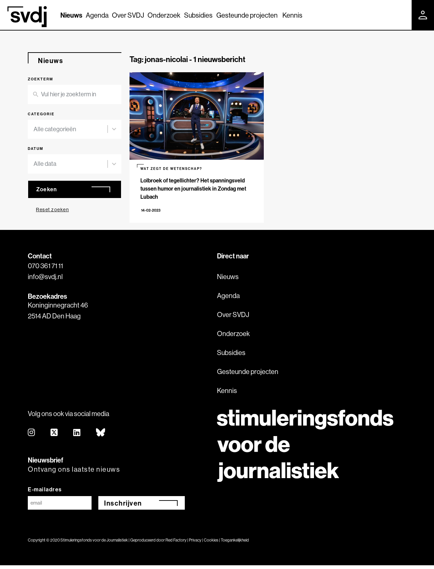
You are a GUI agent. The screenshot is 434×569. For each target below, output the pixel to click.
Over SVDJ (128, 15)
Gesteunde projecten (247, 15)
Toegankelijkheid (235, 543)
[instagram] (32, 436)
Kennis (292, 15)
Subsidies (198, 15)
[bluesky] (101, 436)
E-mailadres (45, 493)
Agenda (97, 15)
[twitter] (54, 436)
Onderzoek (163, 15)
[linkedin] (77, 436)
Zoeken (47, 189)
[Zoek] (400, 14)
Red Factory (175, 543)
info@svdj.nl (45, 280)
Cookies (211, 543)
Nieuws (71, 15)
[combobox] (70, 129)
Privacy (195, 543)
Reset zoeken (52, 210)
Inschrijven (123, 507)
